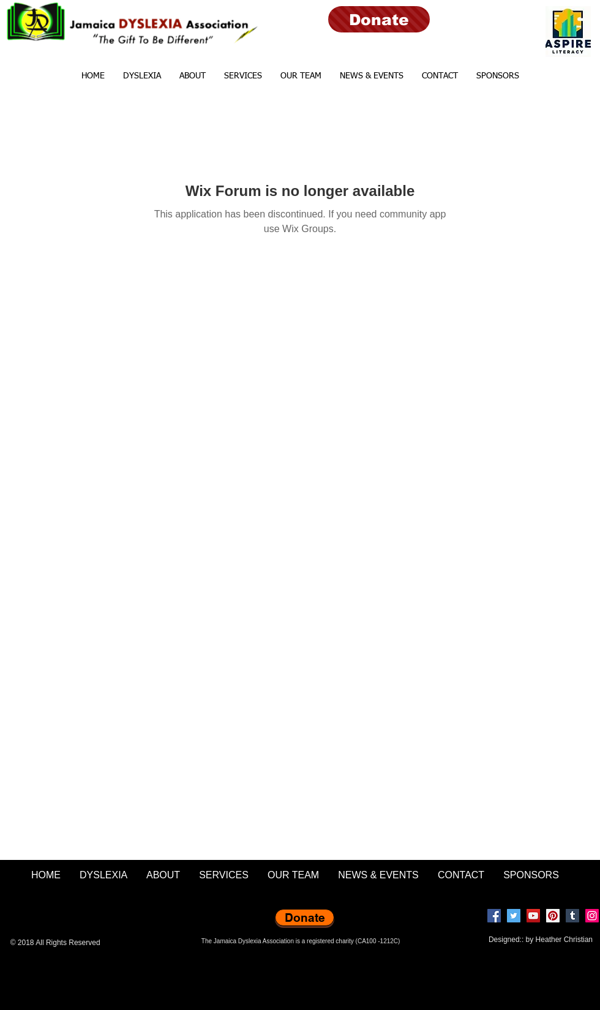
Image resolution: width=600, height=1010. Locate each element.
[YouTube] (533, 915)
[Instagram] (592, 915)
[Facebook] (494, 915)
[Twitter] (513, 915)
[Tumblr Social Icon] (572, 915)
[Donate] (379, 19)
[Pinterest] (553, 915)
